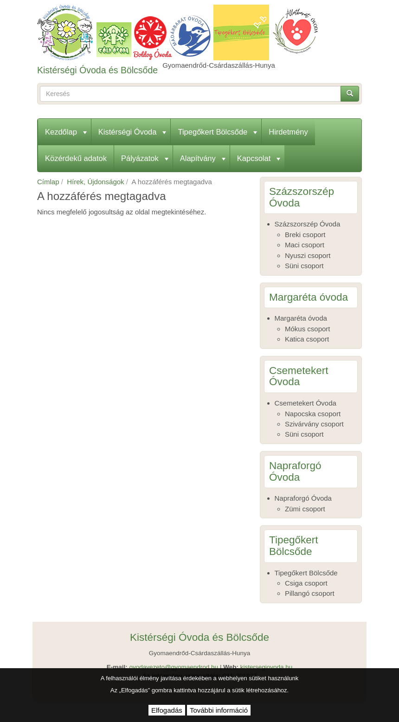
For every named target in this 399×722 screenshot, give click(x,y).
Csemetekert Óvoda (305, 403)
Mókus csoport (307, 329)
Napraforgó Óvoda (303, 498)
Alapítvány (202, 158)
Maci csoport (304, 245)
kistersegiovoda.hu (266, 667)
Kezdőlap (66, 132)
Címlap (48, 182)
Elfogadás (166, 710)
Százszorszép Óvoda (308, 224)
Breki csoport (305, 235)
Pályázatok (144, 158)
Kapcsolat (258, 158)
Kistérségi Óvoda (132, 132)
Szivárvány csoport (314, 424)
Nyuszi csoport (307, 255)
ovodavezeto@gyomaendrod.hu (174, 667)
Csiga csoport (306, 583)
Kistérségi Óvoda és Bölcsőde (97, 70)
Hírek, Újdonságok (95, 182)
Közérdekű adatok (76, 158)
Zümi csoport (305, 509)
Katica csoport (307, 339)
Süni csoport (304, 266)
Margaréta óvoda (301, 318)
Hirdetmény (288, 132)
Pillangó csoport (310, 593)
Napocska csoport (313, 414)
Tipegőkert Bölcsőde (217, 132)
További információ (219, 710)
